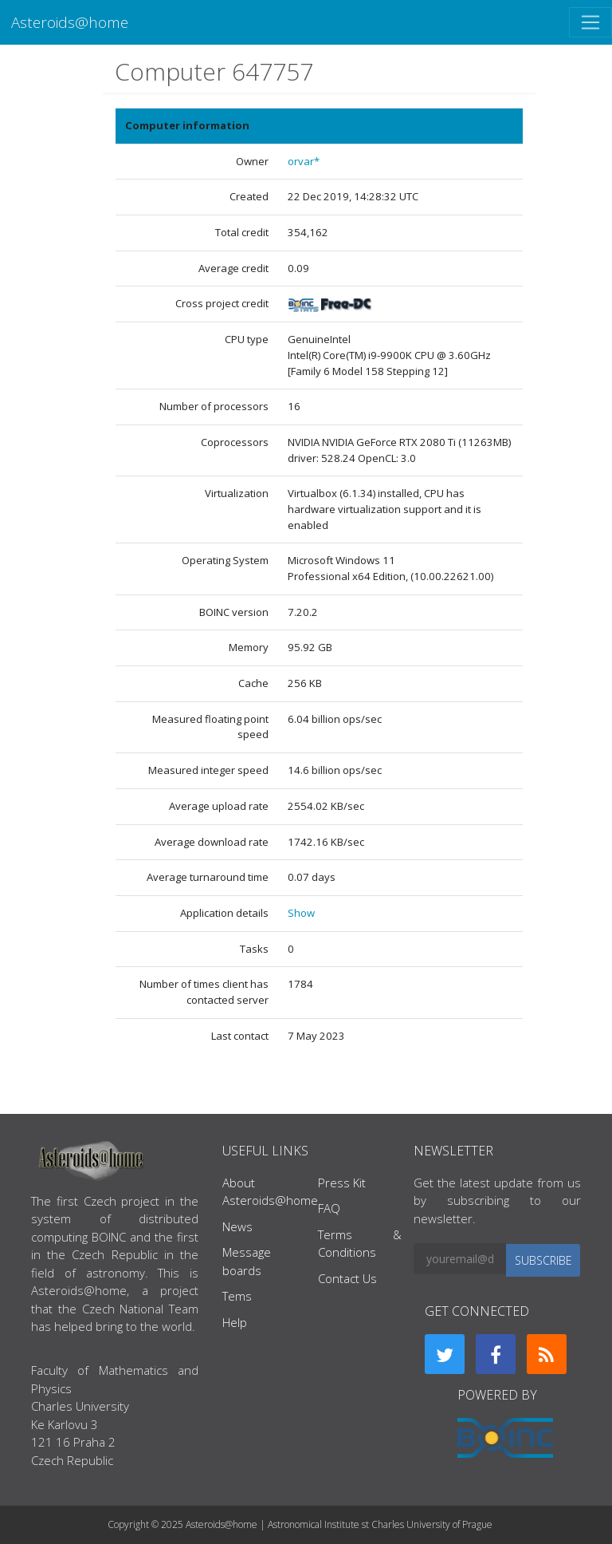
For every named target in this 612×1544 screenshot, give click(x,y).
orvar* (304, 161)
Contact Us (347, 1278)
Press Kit (342, 1183)
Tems (237, 1296)
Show (301, 913)
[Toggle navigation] (590, 22)
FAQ (329, 1208)
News (237, 1226)
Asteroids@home (69, 22)
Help (234, 1322)
